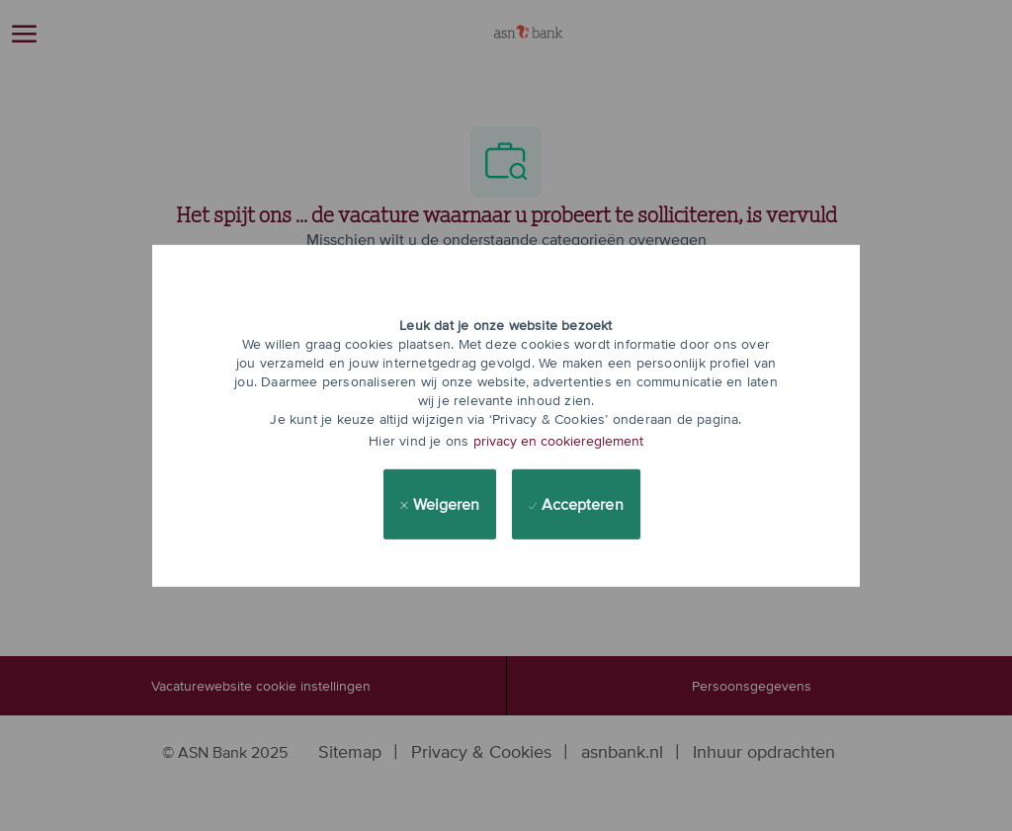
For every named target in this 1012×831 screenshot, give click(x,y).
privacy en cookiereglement (558, 441)
